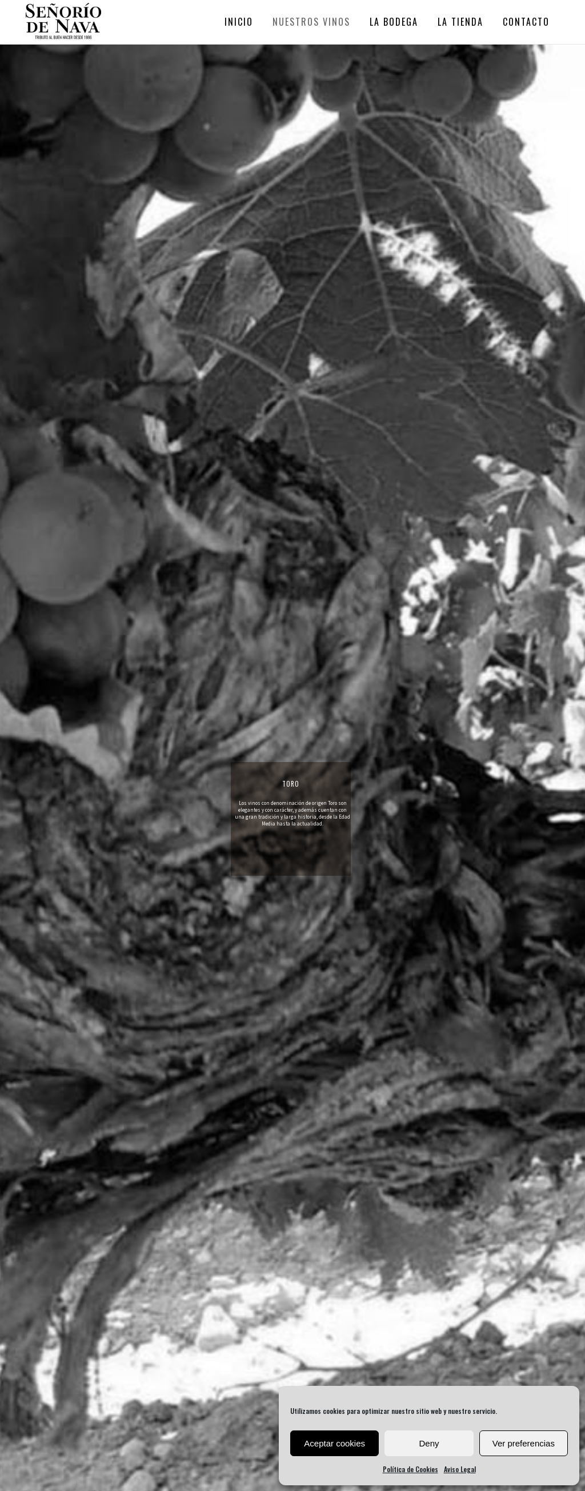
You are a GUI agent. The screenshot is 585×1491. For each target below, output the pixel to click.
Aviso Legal (460, 1469)
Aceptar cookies (334, 1443)
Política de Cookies (410, 1469)
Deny (429, 1443)
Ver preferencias (523, 1443)
